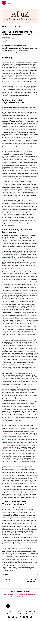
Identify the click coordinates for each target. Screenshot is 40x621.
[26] (37, 281)
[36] (11, 397)
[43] (37, 497)
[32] (32, 345)
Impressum (6, 611)
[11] (31, 146)
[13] (11, 164)
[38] (22, 436)
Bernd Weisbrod (7, 37)
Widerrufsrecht (14, 596)
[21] (2, 250)
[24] (3, 262)
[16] (16, 197)
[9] (35, 126)
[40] (27, 452)
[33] (27, 368)
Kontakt (34, 611)
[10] (27, 143)
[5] (12, 117)
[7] (19, 120)
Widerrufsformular (24, 596)
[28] (22, 292)
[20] (28, 242)
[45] (13, 570)
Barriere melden (15, 613)
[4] (13, 112)
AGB (5, 594)
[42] (11, 475)
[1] (9, 67)
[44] (20, 543)
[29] (5, 298)
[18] (25, 219)
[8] (34, 121)
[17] (33, 214)
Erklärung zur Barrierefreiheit (26, 613)
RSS (30, 611)
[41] (9, 462)
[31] (34, 320)
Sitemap (19, 611)
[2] (7, 70)
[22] (22, 254)
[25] (19, 268)
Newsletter (25, 611)
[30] (29, 309)
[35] (23, 390)
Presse (8, 613)
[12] (20, 151)
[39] (6, 447)
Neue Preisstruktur (12, 594)
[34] (3, 383)
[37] (28, 403)
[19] (13, 225)
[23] (10, 260)
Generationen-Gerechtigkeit (15, 27)
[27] (15, 289)
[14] (15, 178)
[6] (17, 118)
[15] (2, 193)
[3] (30, 79)
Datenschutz (13, 611)
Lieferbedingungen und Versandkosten (27, 594)
